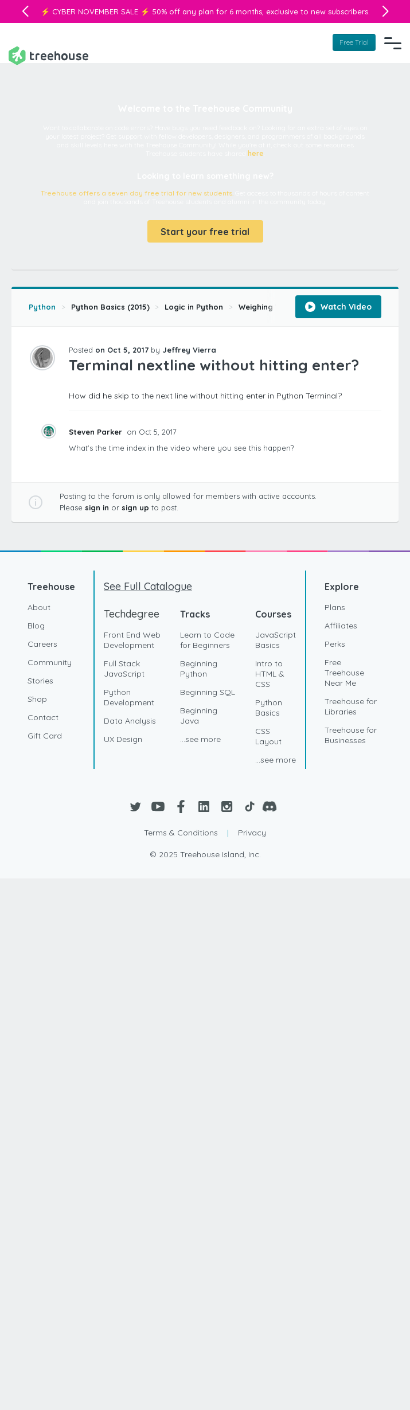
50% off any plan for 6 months (207, 11)
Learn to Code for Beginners (207, 639)
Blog (36, 625)
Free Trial (354, 41)
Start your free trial (205, 230)
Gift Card (45, 735)
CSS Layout (268, 735)
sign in (97, 506)
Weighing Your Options (282, 305)
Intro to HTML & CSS (269, 673)
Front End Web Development (132, 639)
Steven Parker (96, 430)
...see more (200, 738)
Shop (37, 698)
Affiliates (341, 625)
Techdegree (131, 613)
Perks (335, 643)
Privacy (252, 832)
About (39, 607)
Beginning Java (198, 715)
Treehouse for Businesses (351, 734)
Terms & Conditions (181, 832)
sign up (135, 506)
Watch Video (338, 305)
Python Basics (268, 707)
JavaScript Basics (275, 639)
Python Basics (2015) (110, 305)
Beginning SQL (207, 691)
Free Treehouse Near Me (344, 672)
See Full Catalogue (148, 585)
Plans (335, 607)
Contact (43, 717)
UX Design (123, 738)
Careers (42, 643)
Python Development (129, 696)
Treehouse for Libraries (351, 706)
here (256, 152)
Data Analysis (130, 720)
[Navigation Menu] (392, 41)
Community (50, 662)
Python (42, 305)
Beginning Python (198, 668)
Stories (40, 680)
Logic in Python (194, 305)
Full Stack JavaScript (124, 668)
